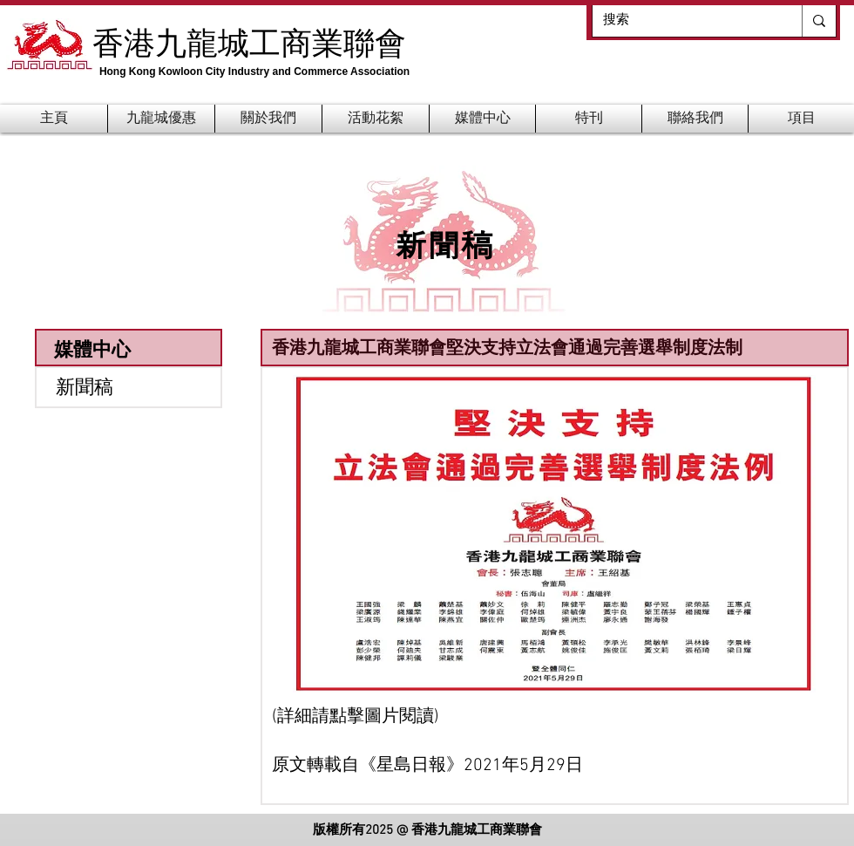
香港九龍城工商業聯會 (249, 42)
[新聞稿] (128, 387)
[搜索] (684, 20)
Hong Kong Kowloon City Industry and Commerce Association (254, 71)
